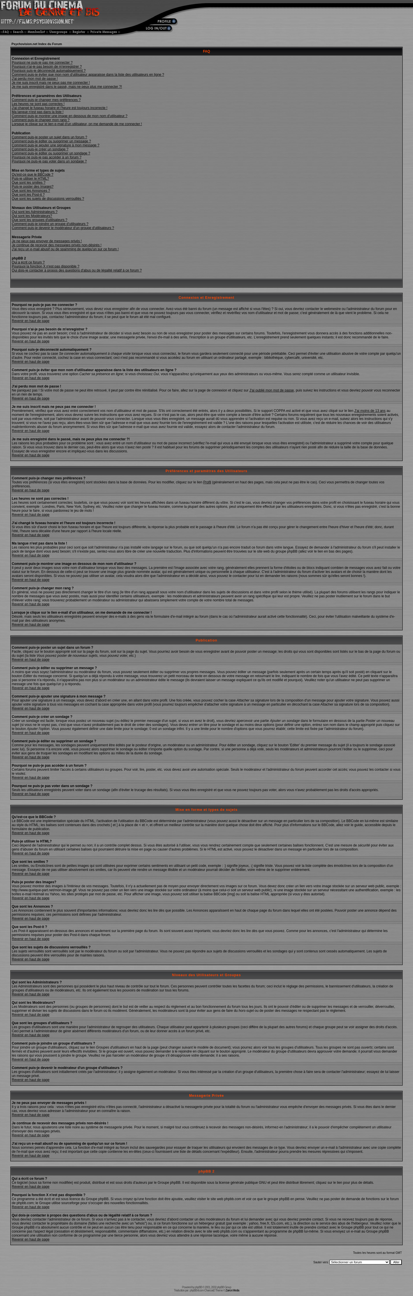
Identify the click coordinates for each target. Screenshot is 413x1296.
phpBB (198, 1287)
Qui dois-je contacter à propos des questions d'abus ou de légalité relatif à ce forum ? (77, 270)
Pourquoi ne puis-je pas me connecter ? (42, 63)
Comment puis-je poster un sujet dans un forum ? (49, 137)
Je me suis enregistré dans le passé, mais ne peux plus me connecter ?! (67, 87)
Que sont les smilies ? (28, 183)
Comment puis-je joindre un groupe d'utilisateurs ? (50, 224)
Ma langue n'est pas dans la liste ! (37, 112)
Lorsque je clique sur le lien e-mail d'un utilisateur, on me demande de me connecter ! (77, 124)
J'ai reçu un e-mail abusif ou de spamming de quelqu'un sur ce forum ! (65, 249)
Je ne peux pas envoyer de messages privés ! (47, 241)
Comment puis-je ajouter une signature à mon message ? (56, 145)
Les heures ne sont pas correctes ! (38, 104)
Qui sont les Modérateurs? (32, 216)
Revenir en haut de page (30, 321)
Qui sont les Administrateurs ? (34, 212)
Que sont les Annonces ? (31, 191)
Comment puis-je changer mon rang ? (40, 120)
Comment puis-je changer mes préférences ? (46, 100)
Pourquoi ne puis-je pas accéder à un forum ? (46, 157)
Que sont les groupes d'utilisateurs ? (39, 220)
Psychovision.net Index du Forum (36, 44)
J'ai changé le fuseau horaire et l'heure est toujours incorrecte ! (59, 108)
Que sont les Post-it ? (28, 195)
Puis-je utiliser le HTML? (30, 179)
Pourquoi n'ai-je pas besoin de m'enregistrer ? (47, 67)
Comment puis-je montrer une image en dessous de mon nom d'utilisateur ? (69, 116)
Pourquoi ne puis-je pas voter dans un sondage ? (49, 161)
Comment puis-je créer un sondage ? (40, 149)
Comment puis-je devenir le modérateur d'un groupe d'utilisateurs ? (63, 228)
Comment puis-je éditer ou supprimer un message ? (51, 141)
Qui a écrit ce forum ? (28, 262)
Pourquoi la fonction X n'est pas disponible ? (45, 266)
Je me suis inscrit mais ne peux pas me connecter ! (51, 83)
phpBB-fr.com (197, 1290)
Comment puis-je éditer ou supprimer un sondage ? (51, 153)
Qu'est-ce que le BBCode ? (32, 175)
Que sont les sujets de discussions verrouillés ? (48, 199)
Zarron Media (232, 1290)
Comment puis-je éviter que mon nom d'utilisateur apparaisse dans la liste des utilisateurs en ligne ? (88, 75)
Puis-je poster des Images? (32, 187)
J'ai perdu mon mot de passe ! (35, 79)
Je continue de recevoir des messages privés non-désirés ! (57, 245)
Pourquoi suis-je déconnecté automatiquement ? (49, 71)
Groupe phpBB (169, 1183)
